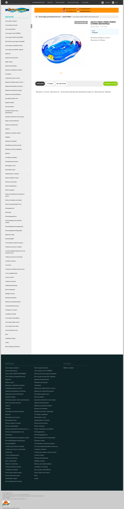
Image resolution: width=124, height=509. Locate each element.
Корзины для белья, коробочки (13, 149)
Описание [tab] (40, 83)
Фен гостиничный (10, 289)
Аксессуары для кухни (11, 25)
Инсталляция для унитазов (12, 346)
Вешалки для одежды (11, 66)
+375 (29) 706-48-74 (83, 9)
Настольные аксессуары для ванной (14, 41)
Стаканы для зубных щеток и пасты (14, 269)
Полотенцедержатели (10, 216)
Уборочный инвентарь (11, 285)
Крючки (7, 153)
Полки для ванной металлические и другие (14, 195)
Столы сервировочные (11, 273)
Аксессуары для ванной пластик (13, 45)
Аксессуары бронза (10, 29)
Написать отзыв (110, 83)
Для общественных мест (11, 98)
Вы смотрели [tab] (61, 83)
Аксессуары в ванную (11, 21)
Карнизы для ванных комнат (13, 133)
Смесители (8, 265)
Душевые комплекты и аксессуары (14, 116)
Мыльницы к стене (10, 165)
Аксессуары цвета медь (11, 330)
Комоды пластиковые (11, 141)
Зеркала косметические (11, 125)
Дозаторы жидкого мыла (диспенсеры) (11, 111)
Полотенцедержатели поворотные (14, 226)
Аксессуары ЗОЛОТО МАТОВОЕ (14, 37)
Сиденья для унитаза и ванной (13, 247)
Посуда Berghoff (9, 238)
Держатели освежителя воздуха (13, 90)
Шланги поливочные (10, 297)
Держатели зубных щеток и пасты (14, 82)
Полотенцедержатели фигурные (13, 230)
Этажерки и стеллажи (11, 310)
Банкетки (7, 53)
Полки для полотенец (11, 182)
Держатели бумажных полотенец (14, 86)
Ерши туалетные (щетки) (12, 120)
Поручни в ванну (9, 234)
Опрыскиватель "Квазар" (12, 173)
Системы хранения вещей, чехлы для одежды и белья (15, 252)
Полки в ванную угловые (12, 177)
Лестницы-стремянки (11, 157)
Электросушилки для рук (12, 305)
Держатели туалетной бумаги (13, 94)
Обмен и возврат (68, 368)
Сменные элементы (10, 261)
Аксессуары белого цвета (12, 326)
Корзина (107, 2)
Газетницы (8, 74)
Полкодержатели (9, 208)
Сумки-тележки (9, 277)
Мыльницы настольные (11, 161)
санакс (7, 342)
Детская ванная (9, 106)
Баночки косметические (11, 57)
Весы (6, 334)
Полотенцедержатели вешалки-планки (13, 221)
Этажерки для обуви (10, 314)
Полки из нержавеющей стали (13, 204)
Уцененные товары (10, 338)
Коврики (7, 137)
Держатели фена (9, 102)
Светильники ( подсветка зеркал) (14, 242)
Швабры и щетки (10, 293)
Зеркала (7, 129)
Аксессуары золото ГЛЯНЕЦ (12, 33)
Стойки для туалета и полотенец (13, 257)
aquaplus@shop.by (83, 11)
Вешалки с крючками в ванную (13, 70)
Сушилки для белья (10, 281)
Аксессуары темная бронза (12, 318)
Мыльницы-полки (10, 169)
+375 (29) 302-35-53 (69, 11)
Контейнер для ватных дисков (13, 145)
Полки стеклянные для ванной (13, 200)
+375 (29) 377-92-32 (69, 9)
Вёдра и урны (8, 61)
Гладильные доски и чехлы (12, 78)
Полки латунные (9, 190)
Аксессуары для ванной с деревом (14, 49)
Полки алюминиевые (11, 186)
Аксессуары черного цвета (12, 322)
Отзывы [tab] (50, 83)
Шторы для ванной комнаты (13, 301)
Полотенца (8, 212)
